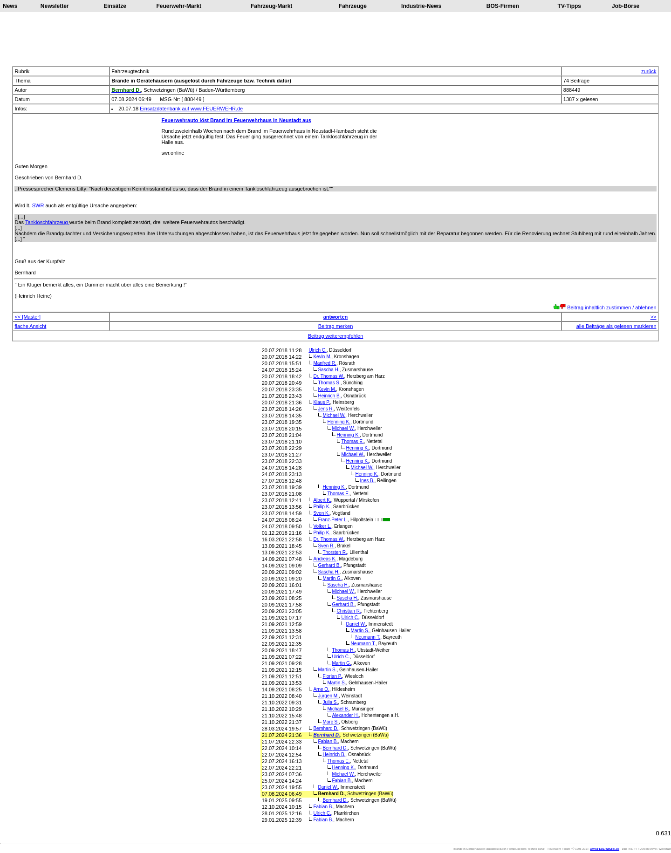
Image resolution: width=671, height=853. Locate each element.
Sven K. (321, 513)
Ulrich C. (317, 350)
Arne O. (321, 689)
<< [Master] (27, 317)
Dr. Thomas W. (328, 376)
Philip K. (321, 506)
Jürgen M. (328, 695)
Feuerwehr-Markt (178, 6)
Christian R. (348, 611)
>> (653, 317)
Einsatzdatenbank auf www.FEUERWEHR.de (191, 108)
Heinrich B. (329, 395)
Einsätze (114, 6)
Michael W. (333, 415)
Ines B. (367, 480)
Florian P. (332, 676)
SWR (39, 205)
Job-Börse (625, 6)
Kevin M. (322, 356)
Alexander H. (345, 715)
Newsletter (55, 6)
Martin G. (332, 578)
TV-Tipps (569, 6)
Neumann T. (367, 637)
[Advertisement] (335, 39)
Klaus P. (321, 402)
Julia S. (330, 702)
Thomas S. (329, 382)
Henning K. (338, 421)
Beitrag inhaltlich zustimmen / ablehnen (604, 307)
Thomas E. (352, 441)
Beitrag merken (335, 326)
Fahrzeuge (353, 6)
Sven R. (326, 545)
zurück (648, 71)
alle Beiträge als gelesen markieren (616, 326)
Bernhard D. (325, 728)
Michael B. (338, 708)
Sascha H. (328, 369)
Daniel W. (356, 624)
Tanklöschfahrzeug (47, 222)
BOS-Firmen (502, 6)
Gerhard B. (329, 565)
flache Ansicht (30, 326)
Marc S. (330, 721)
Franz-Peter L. (333, 519)
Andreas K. (324, 558)
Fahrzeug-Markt (271, 6)
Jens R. (326, 408)
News (10, 6)
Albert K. (322, 500)
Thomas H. (343, 650)
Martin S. (359, 630)
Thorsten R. (334, 552)
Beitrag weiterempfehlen (335, 336)
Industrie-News (421, 6)
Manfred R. (324, 363)
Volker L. (322, 526)
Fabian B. (328, 741)
